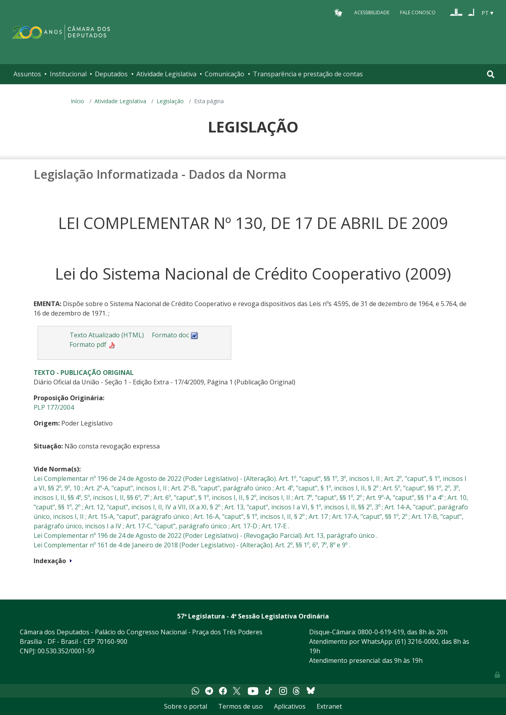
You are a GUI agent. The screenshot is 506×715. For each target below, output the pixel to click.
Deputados (111, 74)
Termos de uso (240, 706)
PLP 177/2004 (54, 407)
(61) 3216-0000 (416, 641)
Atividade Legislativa (166, 74)
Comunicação (224, 74)
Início (77, 101)
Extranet (329, 706)
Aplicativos (290, 706)
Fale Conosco (418, 12)
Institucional (68, 74)
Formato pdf (93, 344)
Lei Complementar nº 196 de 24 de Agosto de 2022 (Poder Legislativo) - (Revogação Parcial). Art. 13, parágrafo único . (206, 535)
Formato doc (175, 335)
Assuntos (27, 74)
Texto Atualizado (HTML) (107, 335)
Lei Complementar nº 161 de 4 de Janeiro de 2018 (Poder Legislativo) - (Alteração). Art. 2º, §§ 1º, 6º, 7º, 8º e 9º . (192, 545)
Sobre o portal (185, 706)
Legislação (170, 101)
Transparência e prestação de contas (308, 74)
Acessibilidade (371, 12)
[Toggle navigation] (491, 74)
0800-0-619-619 (381, 632)
